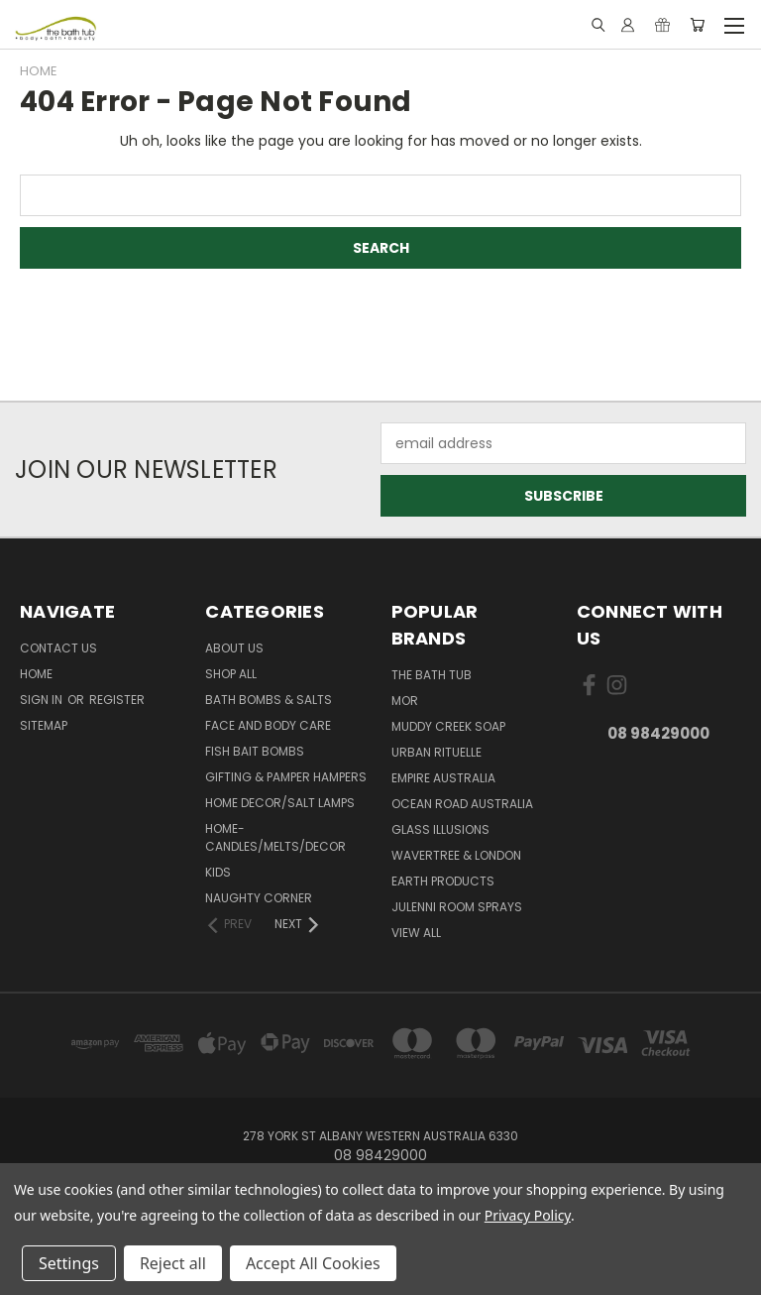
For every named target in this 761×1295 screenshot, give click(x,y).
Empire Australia (443, 777)
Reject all (173, 1263)
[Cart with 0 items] (697, 25)
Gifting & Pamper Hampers (286, 776)
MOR (404, 700)
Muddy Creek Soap (448, 726)
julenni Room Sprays (456, 906)
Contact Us (58, 648)
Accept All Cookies (313, 1263)
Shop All (231, 673)
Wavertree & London (456, 855)
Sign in (42, 699)
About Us (234, 648)
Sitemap (43, 725)
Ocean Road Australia (462, 803)
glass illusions (440, 829)
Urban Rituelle (436, 752)
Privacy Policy (528, 1215)
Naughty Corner (258, 897)
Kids (218, 872)
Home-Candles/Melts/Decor (275, 837)
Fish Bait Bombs (254, 751)
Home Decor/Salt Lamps (280, 802)
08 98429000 (658, 733)
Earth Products (442, 881)
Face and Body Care (268, 725)
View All (416, 932)
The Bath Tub (431, 674)
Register (117, 699)
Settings (69, 1263)
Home (36, 673)
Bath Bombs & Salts (268, 699)
